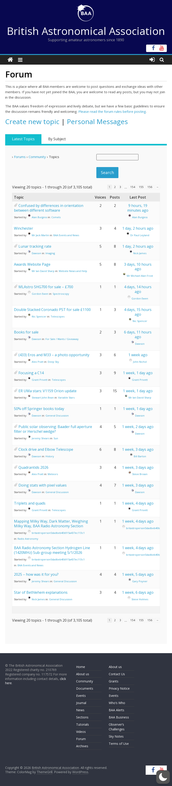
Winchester (23, 228)
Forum (81, 739)
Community (37, 156)
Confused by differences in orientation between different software (48, 208)
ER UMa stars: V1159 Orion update (47, 390)
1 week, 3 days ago (138, 449)
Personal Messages (97, 121)
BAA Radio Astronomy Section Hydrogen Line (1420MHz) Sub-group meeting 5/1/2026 (52, 550)
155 (141, 187)
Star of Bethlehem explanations (41, 592)
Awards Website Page (32, 264)
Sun (56, 438)
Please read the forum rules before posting (112, 111)
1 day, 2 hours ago (137, 228)
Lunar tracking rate (34, 246)
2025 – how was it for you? (36, 574)
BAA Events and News (66, 235)
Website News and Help (73, 271)
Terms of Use (119, 743)
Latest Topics (23, 138)
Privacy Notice (119, 688)
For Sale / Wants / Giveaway (62, 339)
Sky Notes (116, 736)
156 (149, 187)
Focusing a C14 (31, 372)
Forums (20, 156)
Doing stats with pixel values (42, 485)
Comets (56, 217)
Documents (84, 688)
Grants (113, 681)
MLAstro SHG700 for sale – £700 (45, 286)
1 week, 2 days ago (138, 426)
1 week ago (137, 354)
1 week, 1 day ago (138, 372)
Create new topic (32, 121)
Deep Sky (53, 361)
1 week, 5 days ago (138, 574)
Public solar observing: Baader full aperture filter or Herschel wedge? (53, 429)
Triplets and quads (29, 503)
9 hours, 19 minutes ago (137, 208)
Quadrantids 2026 (33, 467)
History (49, 456)
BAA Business (119, 717)
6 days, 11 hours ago (138, 334)
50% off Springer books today (39, 408)
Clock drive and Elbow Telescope (45, 449)
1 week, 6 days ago (138, 592)
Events (81, 695)
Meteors (53, 474)
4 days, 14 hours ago (138, 289)
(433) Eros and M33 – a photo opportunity (53, 354)
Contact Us (117, 674)
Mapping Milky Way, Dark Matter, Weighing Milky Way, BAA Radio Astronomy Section (51, 523)
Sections (82, 717)
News (80, 710)
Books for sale (26, 332)
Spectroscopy (61, 293)
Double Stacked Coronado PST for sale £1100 (52, 309)
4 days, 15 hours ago (138, 312)
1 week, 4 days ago (138, 503)
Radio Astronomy (28, 538)
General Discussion (57, 415)
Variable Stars (66, 397)
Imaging (50, 253)
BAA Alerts (116, 710)
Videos (81, 731)
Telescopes (57, 316)
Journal (81, 703)
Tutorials (82, 724)
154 (132, 187)
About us (82, 674)
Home (80, 667)
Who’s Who (117, 703)
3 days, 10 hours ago (138, 267)
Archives (82, 746)
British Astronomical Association (86, 31)
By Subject (57, 138)
